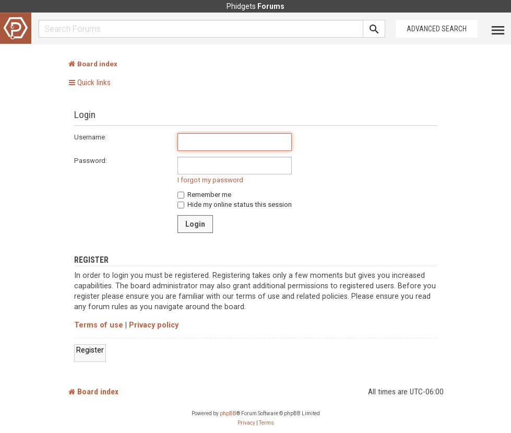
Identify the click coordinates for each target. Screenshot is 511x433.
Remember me (204, 194)
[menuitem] (246, 423)
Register (90, 350)
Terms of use (98, 325)
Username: (90, 137)
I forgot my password (210, 180)
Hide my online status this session (234, 204)
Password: (90, 161)
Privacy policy (154, 325)
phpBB (228, 413)
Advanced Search (437, 29)
